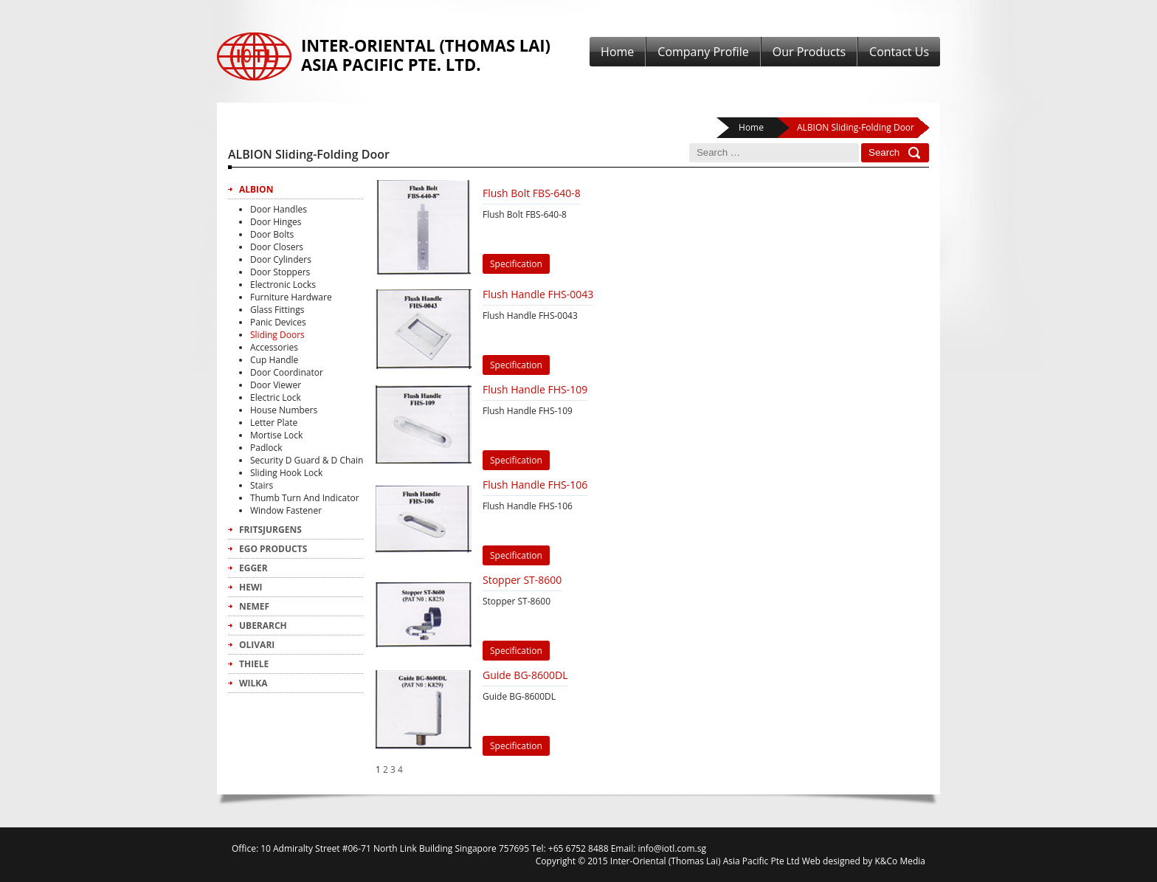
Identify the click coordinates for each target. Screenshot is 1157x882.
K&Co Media (899, 861)
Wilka (253, 683)
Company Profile (702, 52)
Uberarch (263, 625)
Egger (253, 568)
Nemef (254, 606)
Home (617, 52)
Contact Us (899, 52)
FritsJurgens (270, 529)
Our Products (809, 52)
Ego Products (273, 548)
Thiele (254, 664)
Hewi (250, 587)
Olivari (256, 644)
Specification (516, 264)
